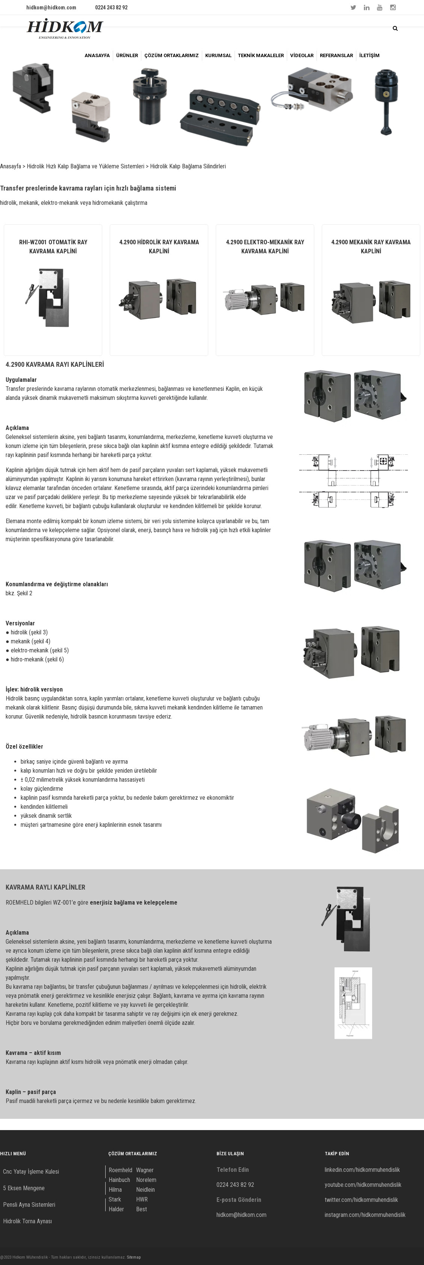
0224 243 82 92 (111, 8)
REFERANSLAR (336, 55)
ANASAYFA (97, 55)
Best (141, 1209)
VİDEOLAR (301, 55)
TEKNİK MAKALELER (261, 55)
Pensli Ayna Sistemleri (29, 1204)
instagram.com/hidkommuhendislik (365, 1214)
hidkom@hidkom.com (51, 8)
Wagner (145, 1170)
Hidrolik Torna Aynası (27, 1221)
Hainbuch (119, 1179)
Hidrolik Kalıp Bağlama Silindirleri (188, 166)
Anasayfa (10, 166)
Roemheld (120, 1170)
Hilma (115, 1189)
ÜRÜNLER (127, 55)
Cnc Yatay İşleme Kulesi (31, 1171)
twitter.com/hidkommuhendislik (361, 1199)
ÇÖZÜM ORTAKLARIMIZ (171, 55)
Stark (115, 1199)
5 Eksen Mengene (24, 1188)
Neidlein (145, 1189)
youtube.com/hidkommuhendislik (363, 1184)
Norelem (146, 1179)
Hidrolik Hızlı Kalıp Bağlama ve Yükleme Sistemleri (85, 166)
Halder (116, 1209)
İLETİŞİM (369, 55)
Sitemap (134, 1257)
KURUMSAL (218, 55)
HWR (142, 1199)
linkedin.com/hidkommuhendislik (362, 1169)
